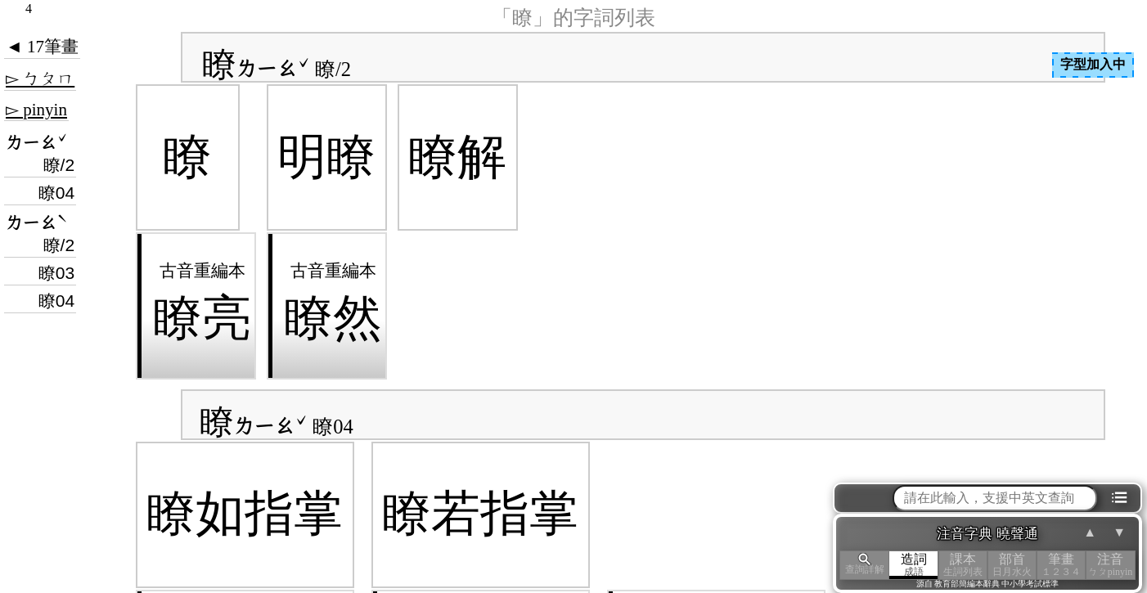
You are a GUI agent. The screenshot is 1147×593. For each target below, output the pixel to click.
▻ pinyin (36, 109)
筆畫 (1061, 564)
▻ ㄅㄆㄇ (40, 78)
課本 (962, 564)
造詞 (913, 564)
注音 (1110, 564)
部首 (1012, 564)
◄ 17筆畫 (42, 46)
